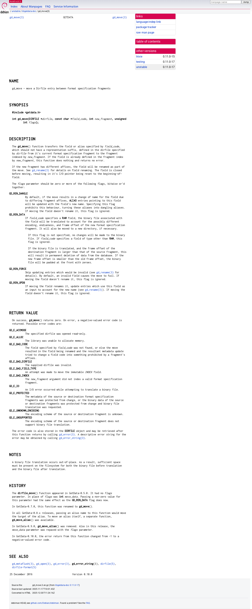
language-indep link (148, 21)
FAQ (47, 6)
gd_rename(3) (40, 170)
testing (140, 61)
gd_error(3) (67, 434)
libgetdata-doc (29, 11)
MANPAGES (15, 1)
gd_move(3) (17, 17)
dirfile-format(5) (24, 567)
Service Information (66, 6)
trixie (139, 56)
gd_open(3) (43, 563)
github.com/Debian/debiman (45, 603)
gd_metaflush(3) (22, 563)
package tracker (146, 27)
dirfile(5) (107, 563)
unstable (16, 11)
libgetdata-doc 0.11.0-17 (67, 585)
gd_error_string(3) (72, 437)
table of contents (148, 41)
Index (14, 6)
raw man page (145, 32)
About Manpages (31, 6)
